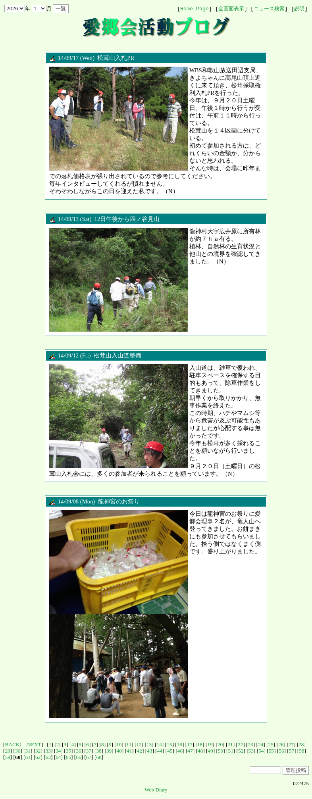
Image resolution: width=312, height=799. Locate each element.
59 (7, 757)
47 (190, 751)
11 (128, 744)
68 (98, 757)
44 (159, 751)
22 (240, 744)
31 (28, 751)
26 (280, 744)
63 (48, 757)
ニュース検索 (269, 8)
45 (169, 751)
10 (118, 744)
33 (48, 751)
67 (88, 757)
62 (37, 757)
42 (139, 751)
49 (210, 751)
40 (118, 751)
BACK (12, 744)
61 (28, 757)
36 (78, 751)
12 (138, 744)
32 (37, 751)
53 (251, 751)
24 (260, 744)
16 (179, 744)
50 (220, 751)
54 (261, 751)
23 (250, 744)
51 (230, 751)
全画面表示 (231, 8)
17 (189, 744)
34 (58, 751)
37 (88, 751)
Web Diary (156, 790)
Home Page (194, 8)
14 (159, 744)
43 (149, 751)
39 (109, 751)
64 (58, 757)
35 (68, 751)
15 (169, 744)
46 (180, 751)
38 (98, 751)
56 (281, 751)
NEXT (34, 744)
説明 (299, 8)
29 (7, 751)
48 (200, 751)
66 (78, 757)
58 (301, 751)
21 (230, 744)
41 (129, 751)
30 (17, 751)
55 (271, 751)
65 (68, 757)
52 (240, 751)
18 (199, 744)
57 (291, 751)
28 (301, 744)
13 (149, 744)
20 (220, 744)
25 (270, 744)
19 (209, 744)
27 (291, 744)
